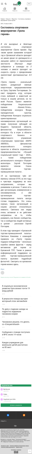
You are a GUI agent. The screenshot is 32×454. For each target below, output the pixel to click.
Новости (14, 10)
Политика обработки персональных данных (19, 445)
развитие (19, 449)
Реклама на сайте (5, 445)
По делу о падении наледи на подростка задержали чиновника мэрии (15, 311)
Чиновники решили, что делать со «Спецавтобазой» (15, 323)
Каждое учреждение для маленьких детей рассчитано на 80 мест (15, 345)
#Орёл (2, 269)
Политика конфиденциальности (8, 447)
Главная (4, 10)
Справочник (26, 10)
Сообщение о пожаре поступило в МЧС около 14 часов (16, 333)
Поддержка (13, 449)
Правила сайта (19, 447)
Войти (29, 3)
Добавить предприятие (16, 405)
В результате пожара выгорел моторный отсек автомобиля (15, 299)
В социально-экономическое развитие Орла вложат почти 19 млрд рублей (16, 288)
